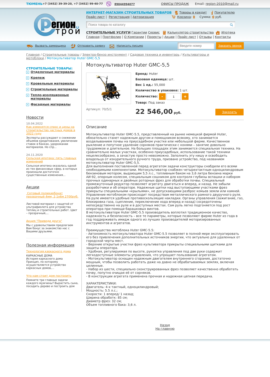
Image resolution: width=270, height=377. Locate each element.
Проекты (154, 37)
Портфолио (112, 37)
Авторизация (143, 17)
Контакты (223, 37)
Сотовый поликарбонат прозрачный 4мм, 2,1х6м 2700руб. (52, 194)
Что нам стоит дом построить (48, 275)
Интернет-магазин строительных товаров (129, 12)
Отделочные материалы (53, 72)
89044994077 (124, 4)
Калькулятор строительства (188, 32)
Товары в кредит (191, 12)
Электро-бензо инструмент (104, 54)
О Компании (134, 37)
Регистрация (119, 17)
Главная (92, 37)
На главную (165, 328)
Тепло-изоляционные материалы (50, 96)
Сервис (154, 32)
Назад (165, 325)
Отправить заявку (88, 46)
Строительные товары (61, 54)
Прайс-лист (95, 17)
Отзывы (205, 37)
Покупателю (223, 12)
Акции (169, 37)
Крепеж (38, 77)
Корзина (184, 17)
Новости (35, 117)
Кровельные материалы (52, 83)
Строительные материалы (54, 89)
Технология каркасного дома (48, 251)
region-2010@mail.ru (222, 4)
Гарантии (139, 32)
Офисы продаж (175, 4)
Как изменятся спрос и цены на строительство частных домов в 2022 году (50, 130)
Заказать (229, 112)
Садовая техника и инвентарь (155, 54)
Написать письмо (126, 46)
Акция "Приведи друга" (44, 221)
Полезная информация (50, 245)
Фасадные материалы (51, 104)
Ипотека (225, 32)
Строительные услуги (108, 32)
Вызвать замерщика (46, 46)
